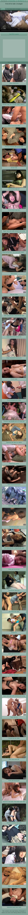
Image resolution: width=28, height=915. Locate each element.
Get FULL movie (14, 34)
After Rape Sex (20, 0)
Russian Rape (12, 0)
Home (3, 9)
